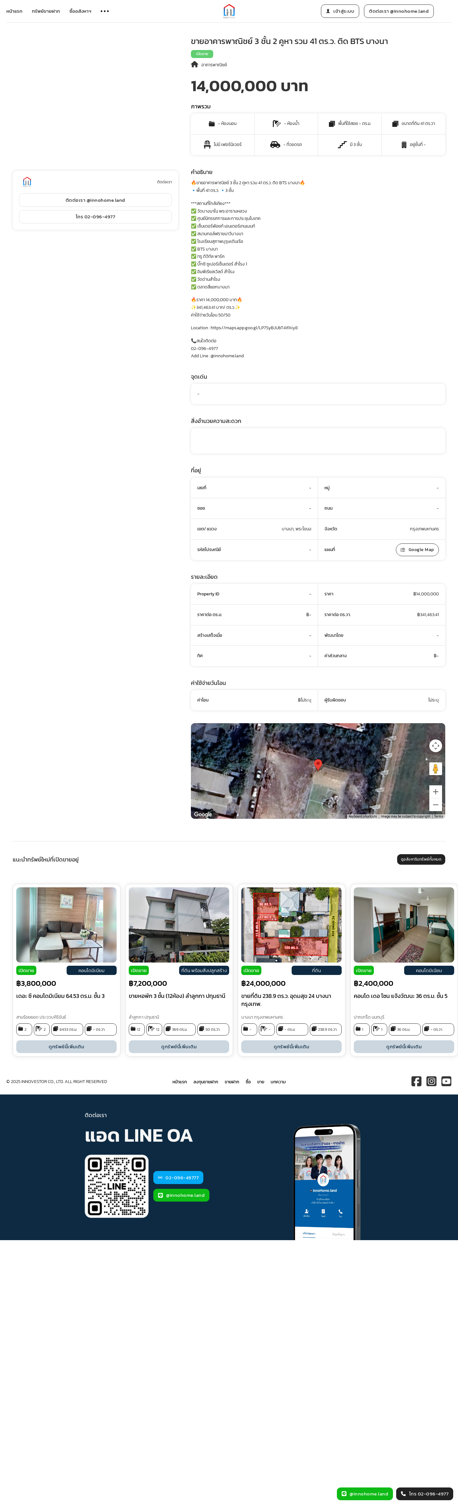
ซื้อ (248, 1082)
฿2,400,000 (373, 983)
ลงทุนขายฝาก (205, 1082)
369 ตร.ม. (179, 1029)
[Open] (105, 11)
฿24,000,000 (263, 983)
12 (138, 1029)
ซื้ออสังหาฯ (80, 11)
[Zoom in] (435, 791)
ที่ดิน (316, 970)
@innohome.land (181, 1195)
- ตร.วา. (99, 1029)
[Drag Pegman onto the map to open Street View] (435, 768)
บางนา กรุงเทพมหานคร (262, 1017)
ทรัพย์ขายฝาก (46, 11)
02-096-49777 (178, 1177)
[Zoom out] (435, 804)
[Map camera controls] (435, 745)
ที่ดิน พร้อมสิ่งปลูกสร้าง (204, 970)
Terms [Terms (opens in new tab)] (438, 816)
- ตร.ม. (290, 1029)
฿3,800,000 (36, 983)
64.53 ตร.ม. (68, 1029)
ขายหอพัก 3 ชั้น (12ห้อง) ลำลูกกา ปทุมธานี (177, 996)
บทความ (278, 1082)
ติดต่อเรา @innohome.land (399, 11)
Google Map (417, 549)
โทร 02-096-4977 (95, 216)
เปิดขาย (202, 54)
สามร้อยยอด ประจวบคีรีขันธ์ (41, 1017)
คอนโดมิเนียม (91, 970)
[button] (318, 765)
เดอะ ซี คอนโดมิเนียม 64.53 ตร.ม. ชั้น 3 (60, 996)
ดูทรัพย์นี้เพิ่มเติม (66, 1046)
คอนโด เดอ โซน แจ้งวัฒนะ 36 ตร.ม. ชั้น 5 (400, 996)
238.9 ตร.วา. (327, 1029)
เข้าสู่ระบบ (340, 11)
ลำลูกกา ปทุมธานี (144, 1017)
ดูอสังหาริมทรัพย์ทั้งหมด (421, 859)
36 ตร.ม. (403, 1029)
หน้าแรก (14, 11)
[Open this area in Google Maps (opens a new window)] (203, 815)
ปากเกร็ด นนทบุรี (369, 1017)
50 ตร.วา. (213, 1029)
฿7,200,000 (148, 983)
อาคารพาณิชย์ (214, 65)
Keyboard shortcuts (363, 816)
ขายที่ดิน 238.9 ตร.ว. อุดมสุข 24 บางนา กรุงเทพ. (286, 1000)
